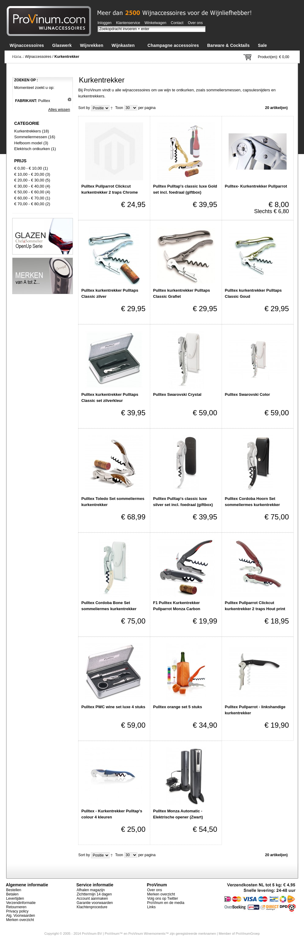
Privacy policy (17, 911)
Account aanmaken (92, 898)
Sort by (84, 108)
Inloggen (105, 23)
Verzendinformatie (21, 903)
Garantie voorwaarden (95, 903)
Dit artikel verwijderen (69, 99)
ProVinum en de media (165, 903)
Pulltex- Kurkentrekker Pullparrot (256, 186)
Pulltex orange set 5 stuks (177, 707)
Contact (177, 23)
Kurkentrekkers (27, 131)
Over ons (195, 23)
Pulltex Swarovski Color (247, 394)
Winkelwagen (155, 23)
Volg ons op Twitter (162, 898)
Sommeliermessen (30, 137)
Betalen (12, 894)
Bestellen (13, 890)
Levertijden (15, 898)
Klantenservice (128, 23)
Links (151, 907)
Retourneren (16, 907)
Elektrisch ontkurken (32, 148)
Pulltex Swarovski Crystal (177, 394)
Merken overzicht (20, 920)
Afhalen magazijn (91, 890)
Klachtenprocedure (92, 907)
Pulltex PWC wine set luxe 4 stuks (113, 707)
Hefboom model (28, 143)
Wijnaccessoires (38, 57)
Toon (119, 108)
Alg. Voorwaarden (20, 915)
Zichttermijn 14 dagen (94, 894)
